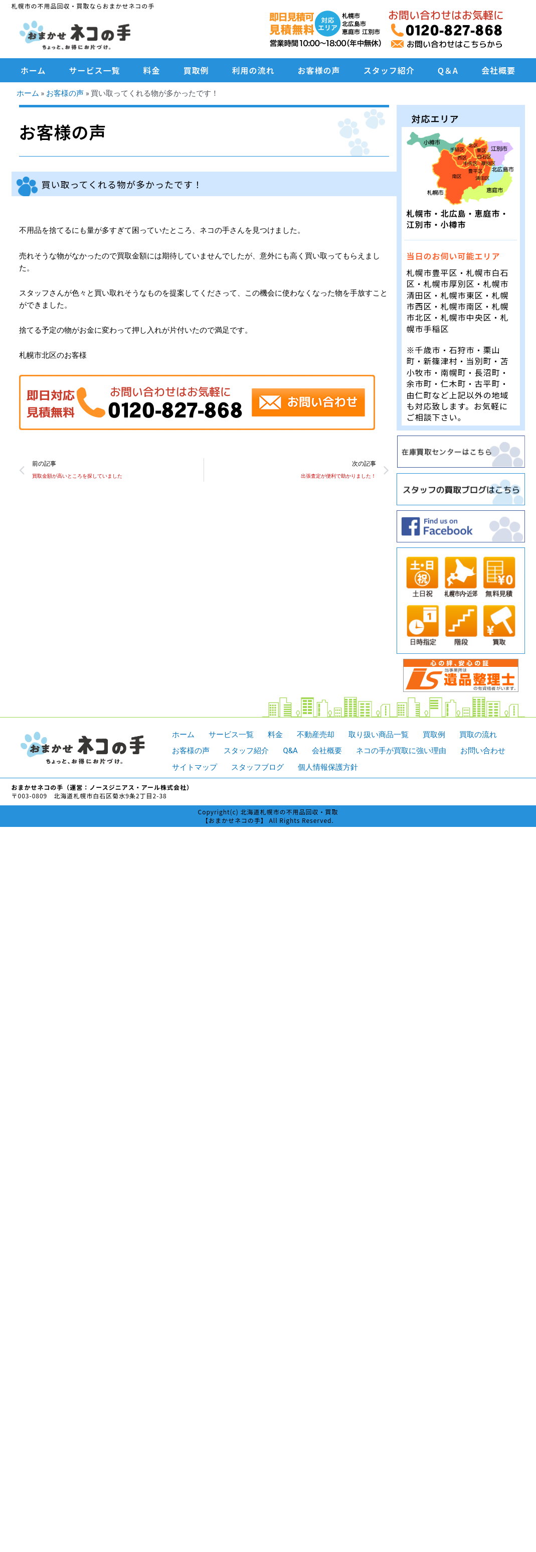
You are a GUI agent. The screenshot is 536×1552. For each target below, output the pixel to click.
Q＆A (448, 70)
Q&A (290, 750)
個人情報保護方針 (328, 766)
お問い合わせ (482, 750)
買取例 (196, 70)
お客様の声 (319, 70)
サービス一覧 (94, 70)
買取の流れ (478, 734)
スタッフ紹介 (389, 70)
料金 (151, 70)
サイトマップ (194, 766)
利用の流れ (253, 70)
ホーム (33, 70)
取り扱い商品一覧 (378, 734)
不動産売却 (315, 734)
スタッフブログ (257, 766)
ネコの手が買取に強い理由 (401, 750)
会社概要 (498, 70)
